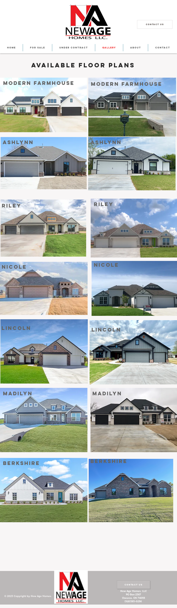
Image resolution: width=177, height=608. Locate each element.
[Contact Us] (154, 24)
